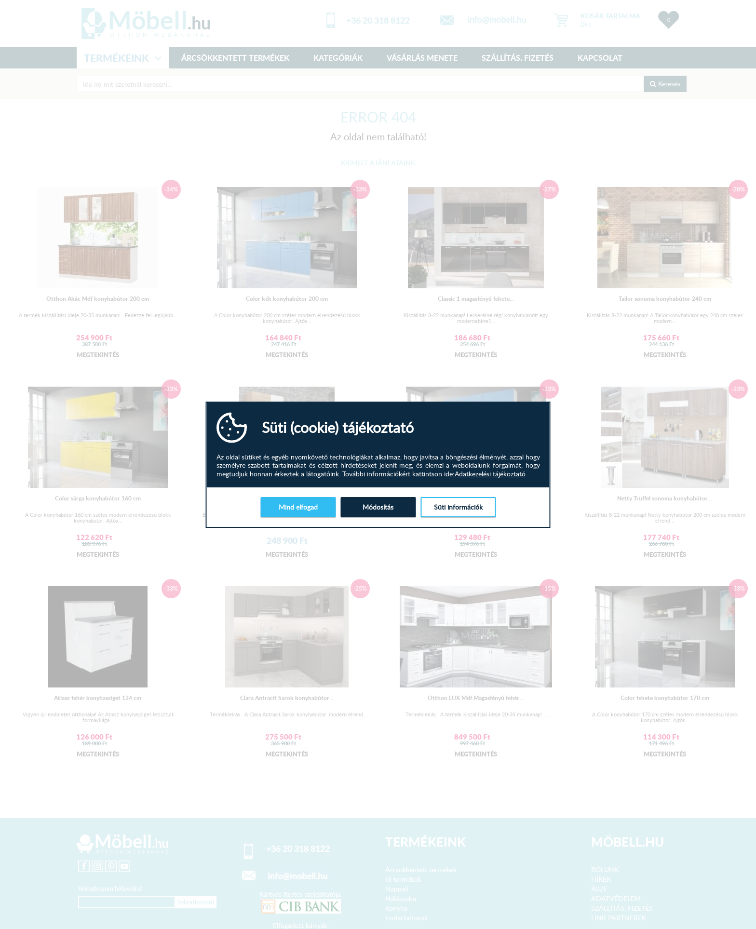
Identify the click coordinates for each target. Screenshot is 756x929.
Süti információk (458, 507)
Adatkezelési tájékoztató (490, 474)
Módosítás (378, 507)
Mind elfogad (298, 507)
